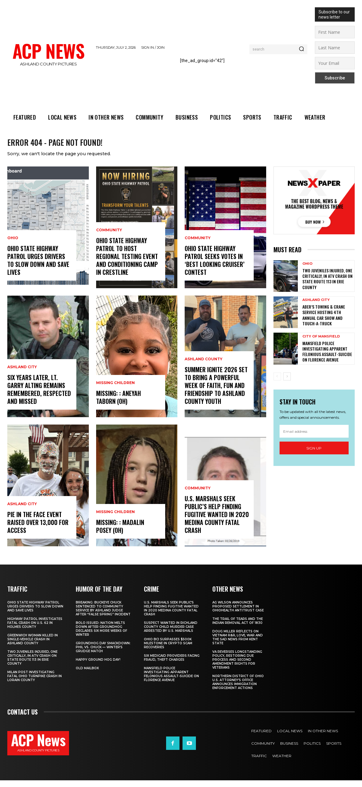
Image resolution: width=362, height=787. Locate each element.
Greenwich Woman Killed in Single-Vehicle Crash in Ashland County (32, 646)
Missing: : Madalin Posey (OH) (120, 532)
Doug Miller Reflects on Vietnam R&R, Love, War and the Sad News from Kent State (237, 644)
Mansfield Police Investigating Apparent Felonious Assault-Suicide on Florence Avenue (327, 358)
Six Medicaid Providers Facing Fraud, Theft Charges (172, 664)
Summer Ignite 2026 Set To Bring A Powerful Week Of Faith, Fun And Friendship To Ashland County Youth (216, 392)
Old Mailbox (87, 675)
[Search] (301, 49)
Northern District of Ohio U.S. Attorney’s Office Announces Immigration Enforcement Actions (238, 689)
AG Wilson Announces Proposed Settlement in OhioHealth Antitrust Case (238, 613)
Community (109, 237)
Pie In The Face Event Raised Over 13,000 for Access (37, 528)
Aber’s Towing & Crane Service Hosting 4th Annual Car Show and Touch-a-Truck (323, 321)
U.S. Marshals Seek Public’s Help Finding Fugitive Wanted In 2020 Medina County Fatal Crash (217, 521)
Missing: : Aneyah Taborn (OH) (118, 403)
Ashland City (22, 374)
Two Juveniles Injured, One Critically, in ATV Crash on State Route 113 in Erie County (327, 285)
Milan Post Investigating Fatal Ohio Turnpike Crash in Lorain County (34, 683)
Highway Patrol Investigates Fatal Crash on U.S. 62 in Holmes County (34, 629)
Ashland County (203, 366)
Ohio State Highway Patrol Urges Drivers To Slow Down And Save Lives (38, 266)
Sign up (314, 455)
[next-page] (287, 383)
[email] (314, 438)
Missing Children (115, 389)
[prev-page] (277, 383)
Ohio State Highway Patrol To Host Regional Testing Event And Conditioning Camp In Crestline (127, 263)
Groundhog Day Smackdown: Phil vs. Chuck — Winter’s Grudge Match (103, 654)
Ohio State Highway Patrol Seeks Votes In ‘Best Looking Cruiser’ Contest (215, 266)
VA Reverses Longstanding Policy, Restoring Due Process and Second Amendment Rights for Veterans (237, 666)
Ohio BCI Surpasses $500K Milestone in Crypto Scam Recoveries (168, 650)
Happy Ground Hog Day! (98, 666)
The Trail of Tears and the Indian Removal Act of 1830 (237, 627)
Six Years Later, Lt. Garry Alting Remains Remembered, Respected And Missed (39, 396)
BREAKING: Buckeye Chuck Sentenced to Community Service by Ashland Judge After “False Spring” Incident (103, 615)
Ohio (12, 245)
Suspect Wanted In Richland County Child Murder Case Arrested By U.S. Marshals (170, 633)
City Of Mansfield (321, 343)
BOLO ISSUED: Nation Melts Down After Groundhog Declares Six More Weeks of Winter (101, 635)
